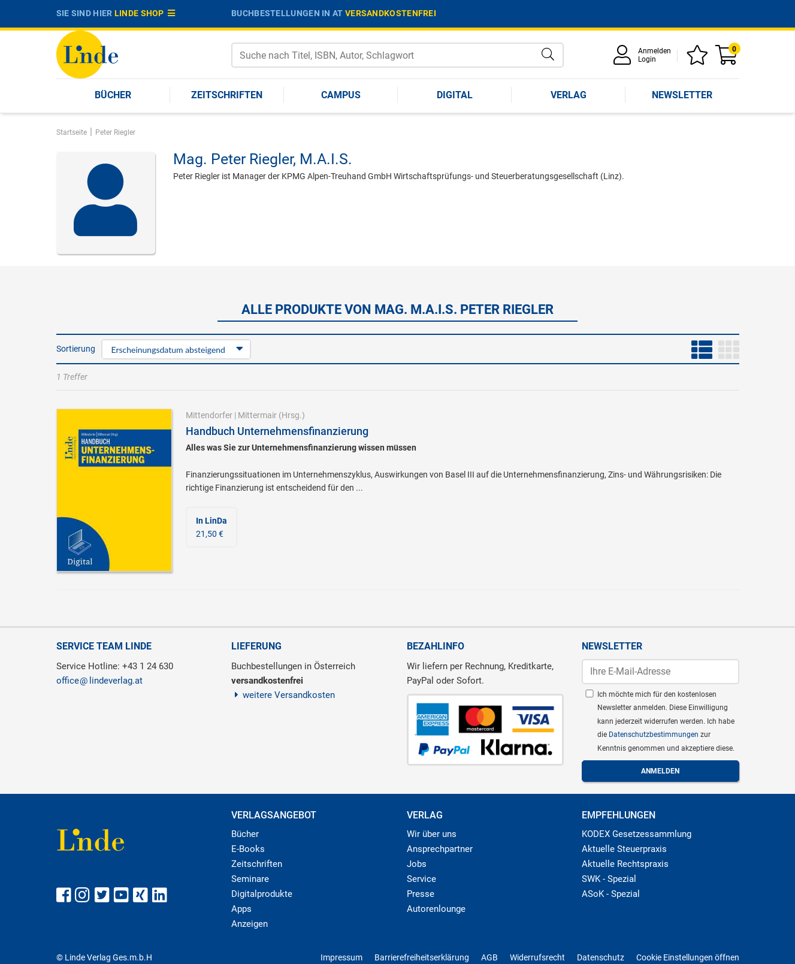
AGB (489, 957)
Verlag (569, 95)
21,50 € (211, 527)
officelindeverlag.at (99, 680)
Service (421, 879)
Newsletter (682, 95)
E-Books (248, 849)
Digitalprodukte (261, 894)
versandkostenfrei (390, 13)
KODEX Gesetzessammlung (636, 834)
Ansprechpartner (440, 849)
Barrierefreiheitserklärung (421, 957)
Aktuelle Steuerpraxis (624, 849)
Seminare (250, 879)
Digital (455, 95)
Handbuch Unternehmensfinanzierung (277, 431)
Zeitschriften (226, 95)
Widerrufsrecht (537, 957)
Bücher (113, 95)
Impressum (341, 957)
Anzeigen (249, 923)
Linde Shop (145, 13)
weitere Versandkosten (283, 695)
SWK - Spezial (609, 879)
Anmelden (654, 51)
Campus (341, 95)
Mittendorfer (209, 415)
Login (647, 59)
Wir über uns (432, 834)
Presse (420, 894)
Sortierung (75, 348)
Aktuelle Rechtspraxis (625, 864)
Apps (241, 908)
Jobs (417, 864)
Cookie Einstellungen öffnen (687, 957)
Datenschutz (600, 957)
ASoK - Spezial (611, 894)
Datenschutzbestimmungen (654, 734)
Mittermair (257, 415)
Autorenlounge (436, 908)
